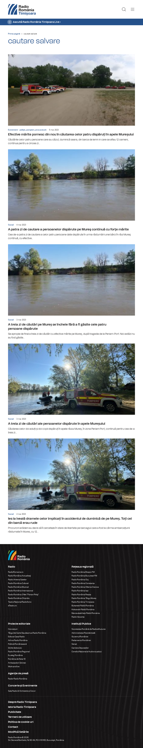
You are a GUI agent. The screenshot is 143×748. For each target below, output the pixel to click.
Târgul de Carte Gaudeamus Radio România (27, 633)
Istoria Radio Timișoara (22, 707)
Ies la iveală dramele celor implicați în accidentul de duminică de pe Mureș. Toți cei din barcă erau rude (71, 486)
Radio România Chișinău (19, 598)
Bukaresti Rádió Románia (83, 606)
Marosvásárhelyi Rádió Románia (86, 613)
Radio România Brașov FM (83, 572)
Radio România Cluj (80, 580)
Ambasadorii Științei (17, 663)
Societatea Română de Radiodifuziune (89, 629)
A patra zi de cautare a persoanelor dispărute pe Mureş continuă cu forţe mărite (71, 194)
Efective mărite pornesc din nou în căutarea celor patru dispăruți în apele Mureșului (71, 99)
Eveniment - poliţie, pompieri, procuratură (27, 130)
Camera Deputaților (80, 648)
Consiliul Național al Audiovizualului (87, 652)
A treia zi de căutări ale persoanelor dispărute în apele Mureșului (71, 389)
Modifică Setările (18, 732)
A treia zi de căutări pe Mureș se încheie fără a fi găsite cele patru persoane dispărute (71, 291)
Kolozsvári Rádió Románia (83, 609)
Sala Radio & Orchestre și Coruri (22, 691)
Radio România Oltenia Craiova (85, 587)
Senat (74, 644)
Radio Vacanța (78, 617)
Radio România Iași (80, 591)
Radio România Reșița (81, 595)
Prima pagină (14, 34)
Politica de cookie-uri (20, 722)
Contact (13, 727)
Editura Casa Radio (16, 637)
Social (11, 225)
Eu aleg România (15, 655)
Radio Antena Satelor (17, 580)
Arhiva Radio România (18, 640)
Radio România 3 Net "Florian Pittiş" (23, 595)
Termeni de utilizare (20, 717)
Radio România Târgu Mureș (84, 598)
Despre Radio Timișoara (22, 702)
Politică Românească (17, 644)
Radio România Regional (19, 652)
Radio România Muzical (18, 587)
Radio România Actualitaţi (19, 576)
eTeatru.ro (12, 606)
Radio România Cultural (18, 583)
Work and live (13, 666)
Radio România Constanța (83, 583)
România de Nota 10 (17, 659)
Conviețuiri (13, 629)
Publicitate (14, 712)
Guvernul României (80, 637)
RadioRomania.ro (15, 572)
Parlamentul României (81, 640)
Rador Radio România (17, 679)
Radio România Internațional (20, 591)
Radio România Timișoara (83, 602)
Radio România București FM (84, 576)
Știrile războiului (15, 648)
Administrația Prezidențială (83, 633)
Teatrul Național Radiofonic (20, 602)
